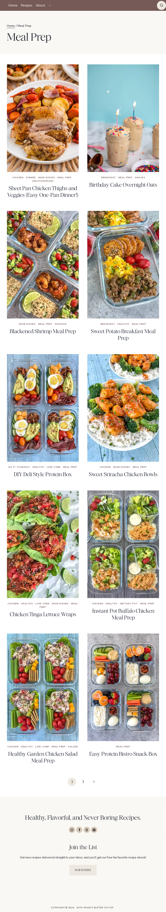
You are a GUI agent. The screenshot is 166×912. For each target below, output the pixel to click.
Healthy (123, 324)
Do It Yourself (19, 467)
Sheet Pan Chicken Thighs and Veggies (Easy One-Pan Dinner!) (42, 191)
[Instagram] (72, 830)
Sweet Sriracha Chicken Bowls (123, 474)
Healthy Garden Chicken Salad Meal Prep (43, 757)
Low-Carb (54, 467)
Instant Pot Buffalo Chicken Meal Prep (123, 614)
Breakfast (108, 177)
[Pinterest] (94, 830)
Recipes (26, 5)
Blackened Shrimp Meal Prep (43, 331)
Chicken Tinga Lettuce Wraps (43, 614)
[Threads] (87, 830)
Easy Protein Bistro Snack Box (123, 754)
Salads (73, 746)
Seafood (61, 324)
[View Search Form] (161, 5)
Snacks (140, 177)
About (40, 5)
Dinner (31, 177)
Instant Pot (129, 603)
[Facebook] (79, 830)
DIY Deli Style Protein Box (43, 474)
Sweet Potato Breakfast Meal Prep (123, 334)
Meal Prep (64, 177)
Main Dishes (46, 177)
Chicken (18, 177)
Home (13, 5)
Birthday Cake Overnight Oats (123, 184)
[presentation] (43, 118)
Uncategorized (43, 181)
